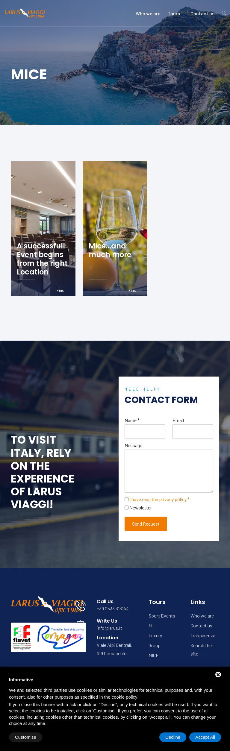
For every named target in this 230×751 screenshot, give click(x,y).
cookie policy (124, 697)
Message (133, 445)
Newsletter (140, 507)
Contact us (202, 13)
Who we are (148, 13)
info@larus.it (109, 628)
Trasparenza (202, 635)
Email (178, 420)
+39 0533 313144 (113, 608)
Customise (25, 737)
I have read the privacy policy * (159, 499)
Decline (172, 737)
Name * (132, 420)
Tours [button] (175, 13)
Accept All (205, 737)
